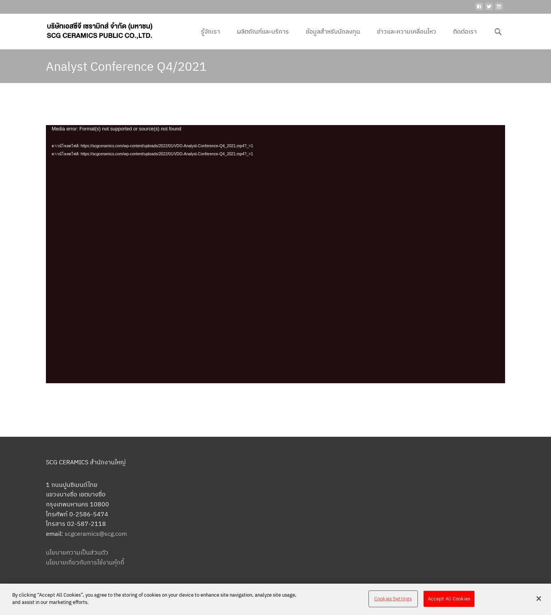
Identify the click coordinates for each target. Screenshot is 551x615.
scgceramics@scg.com (96, 533)
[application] (275, 254)
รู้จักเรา (210, 38)
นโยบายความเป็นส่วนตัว (77, 552)
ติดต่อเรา (465, 38)
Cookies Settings (393, 598)
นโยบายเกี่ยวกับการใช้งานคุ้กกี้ (85, 562)
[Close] (538, 598)
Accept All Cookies (449, 598)
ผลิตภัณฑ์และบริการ (263, 38)
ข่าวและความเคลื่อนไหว (406, 38)
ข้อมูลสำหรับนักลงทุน (333, 38)
